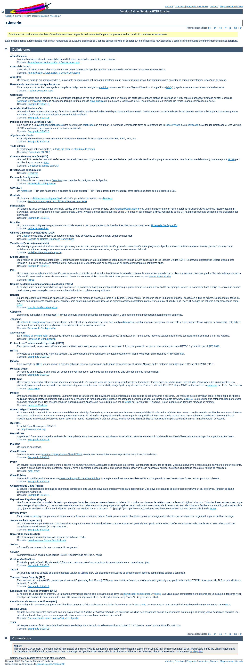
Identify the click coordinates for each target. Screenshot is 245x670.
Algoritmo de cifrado (22, 135)
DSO (168, 87)
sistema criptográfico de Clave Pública (62, 454)
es (220, 28)
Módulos (169, 6)
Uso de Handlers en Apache (42, 307)
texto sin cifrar (62, 149)
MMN (45, 409)
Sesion (14, 544)
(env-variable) (41, 243)
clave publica (97, 101)
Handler (14, 295)
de (209, 28)
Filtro (13, 270)
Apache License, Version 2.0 (50, 664)
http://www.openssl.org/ (33, 429)
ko (236, 28)
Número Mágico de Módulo (25, 409)
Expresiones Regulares (23, 499)
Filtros (31, 279)
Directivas (180, 6)
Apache (9, 16)
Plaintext (15, 444)
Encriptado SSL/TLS (38, 104)
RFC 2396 (140, 604)
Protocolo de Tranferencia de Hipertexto (32, 343)
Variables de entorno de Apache (44, 252)
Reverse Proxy (18, 513)
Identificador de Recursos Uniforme (142, 593)
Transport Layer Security (24, 577)
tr (240, 28)
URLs (227, 604)
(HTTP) (60, 343)
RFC (46, 162)
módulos (103, 87)
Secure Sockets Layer (22, 520)
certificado (88, 125)
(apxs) (56, 84)
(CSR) (50, 122)
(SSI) (37, 534)
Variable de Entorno (21, 243)
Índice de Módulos (37, 405)
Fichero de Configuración (24, 177)
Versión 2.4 (55, 16)
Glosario (214, 6)
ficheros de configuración (46, 198)
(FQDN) (69, 284)
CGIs (19, 304)
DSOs (189, 399)
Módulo (14, 392)
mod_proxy (33, 471)
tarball (128, 402)
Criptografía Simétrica (22, 559)
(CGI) (45, 156)
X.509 (13, 622)
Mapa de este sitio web (231, 6)
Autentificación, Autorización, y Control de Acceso (54, 62)
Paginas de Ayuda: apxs (40, 90)
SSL (182, 353)
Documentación (39, 16)
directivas (107, 198)
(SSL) (39, 520)
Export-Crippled (19, 256)
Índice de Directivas (38, 228)
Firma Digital (17, 205)
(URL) (53, 590)
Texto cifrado (17, 146)
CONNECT (16, 187)
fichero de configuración (33, 322)
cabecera (212, 385)
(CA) (40, 108)
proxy (36, 516)
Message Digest (19, 368)
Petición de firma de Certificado (28, 122)
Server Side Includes (160, 276)
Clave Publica (18, 475)
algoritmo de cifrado (84, 149)
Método (14, 361)
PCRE (213, 508)
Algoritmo (15, 77)
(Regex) (41, 499)
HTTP (60, 314)
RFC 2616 (214, 346)
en (215, 28)
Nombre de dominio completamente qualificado (37, 284)
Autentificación (18, 56)
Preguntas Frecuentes (197, 6)
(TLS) (42, 577)
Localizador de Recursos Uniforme (30, 590)
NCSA (231, 159)
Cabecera (15, 311)
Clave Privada (173, 125)
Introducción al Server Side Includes (47, 540)
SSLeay (14, 551)
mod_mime (33, 388)
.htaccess (15, 319)
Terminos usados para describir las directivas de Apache (57, 201)
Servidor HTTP (22, 16)
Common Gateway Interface (26, 156)
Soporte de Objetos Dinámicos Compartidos (51, 239)
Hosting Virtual (18, 608)
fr (225, 28)
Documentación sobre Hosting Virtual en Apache (53, 618)
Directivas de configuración (26, 170)
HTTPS (14, 350)
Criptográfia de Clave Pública (26, 485)
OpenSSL (15, 423)
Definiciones (21, 49)
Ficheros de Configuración (41, 183)
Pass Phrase (17, 433)
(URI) (54, 601)
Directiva (15, 222)
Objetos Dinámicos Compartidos (28, 232)
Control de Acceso (20, 66)
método (25, 191)
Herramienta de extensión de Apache (31, 84)
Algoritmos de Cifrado (222, 436)
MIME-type (16, 379)
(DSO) (51, 232)
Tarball (14, 569)
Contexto (15, 195)
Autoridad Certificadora (29, 101)
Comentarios (21, 638)
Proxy (13, 461)
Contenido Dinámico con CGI (43, 165)
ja (230, 28)
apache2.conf (17, 332)
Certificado (16, 94)
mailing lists (196, 651)
